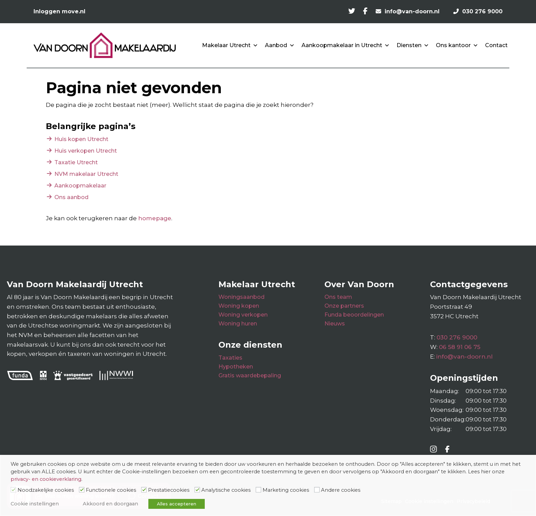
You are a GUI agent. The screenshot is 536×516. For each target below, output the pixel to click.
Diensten (413, 45)
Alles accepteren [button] (176, 503)
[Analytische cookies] (197, 489)
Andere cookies (340, 490)
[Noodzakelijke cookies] (13, 489)
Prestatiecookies (168, 490)
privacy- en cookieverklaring (46, 479)
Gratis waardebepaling (249, 375)
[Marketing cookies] (258, 489)
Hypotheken (235, 366)
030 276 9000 (457, 337)
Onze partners (344, 306)
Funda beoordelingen (354, 314)
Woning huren (237, 323)
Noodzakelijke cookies (45, 490)
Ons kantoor (457, 45)
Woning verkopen (243, 314)
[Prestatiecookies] (144, 489)
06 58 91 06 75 (459, 347)
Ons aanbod (71, 197)
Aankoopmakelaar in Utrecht (346, 45)
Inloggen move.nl (59, 11)
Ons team (338, 297)
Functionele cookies (111, 490)
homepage (154, 218)
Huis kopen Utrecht (81, 139)
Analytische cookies (226, 490)
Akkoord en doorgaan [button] (110, 504)
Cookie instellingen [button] (35, 504)
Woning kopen (238, 306)
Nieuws (334, 323)
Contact (496, 45)
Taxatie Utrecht (76, 162)
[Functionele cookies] (81, 489)
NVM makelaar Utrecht (86, 174)
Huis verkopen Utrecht (85, 151)
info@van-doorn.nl (464, 356)
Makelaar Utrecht (230, 45)
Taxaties (230, 357)
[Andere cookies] (317, 489)
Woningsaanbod (241, 297)
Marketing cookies (286, 490)
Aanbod (280, 45)
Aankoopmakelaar (80, 185)
